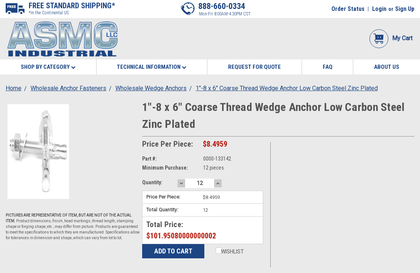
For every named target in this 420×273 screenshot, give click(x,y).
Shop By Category (48, 67)
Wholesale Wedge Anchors (151, 88)
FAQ (328, 67)
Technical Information (151, 67)
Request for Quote (254, 67)
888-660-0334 (221, 6)
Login (379, 8)
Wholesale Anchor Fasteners (68, 88)
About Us (386, 67)
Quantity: (152, 182)
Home (13, 88)
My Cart (390, 38)
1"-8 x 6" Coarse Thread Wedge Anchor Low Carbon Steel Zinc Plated (287, 88)
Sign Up (404, 8)
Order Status (348, 8)
